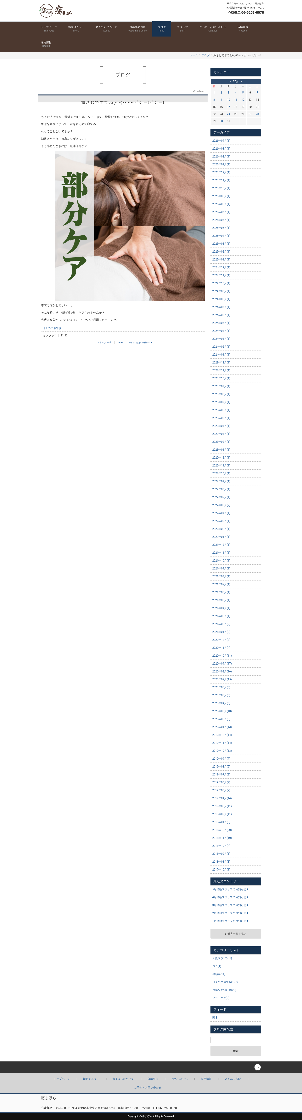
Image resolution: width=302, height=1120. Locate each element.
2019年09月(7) (221, 758)
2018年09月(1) (221, 853)
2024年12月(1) (221, 267)
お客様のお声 (137, 29)
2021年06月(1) (221, 592)
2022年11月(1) (221, 465)
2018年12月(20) (222, 829)
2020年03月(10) (222, 711)
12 (242, 99)
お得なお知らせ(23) (224, 989)
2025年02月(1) (221, 251)
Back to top (151, 1067)
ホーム (194, 55)
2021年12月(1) (221, 544)
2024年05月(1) (221, 322)
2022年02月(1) (221, 528)
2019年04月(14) (222, 798)
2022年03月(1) (221, 521)
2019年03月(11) (222, 806)
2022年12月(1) (221, 457)
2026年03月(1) (221, 148)
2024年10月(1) (221, 283)
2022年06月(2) (221, 505)
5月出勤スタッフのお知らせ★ (230, 889)
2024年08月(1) (221, 299)
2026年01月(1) (221, 164)
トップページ (49, 29)
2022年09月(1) (221, 481)
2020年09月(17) (222, 663)
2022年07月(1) (221, 497)
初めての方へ (179, 1078)
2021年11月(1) (221, 552)
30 (221, 121)
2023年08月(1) (221, 394)
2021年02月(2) (221, 624)
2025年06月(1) (221, 219)
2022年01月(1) (221, 536)
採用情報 (46, 44)
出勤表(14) (218, 974)
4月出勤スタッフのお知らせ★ (230, 897)
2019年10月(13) (222, 750)
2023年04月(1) (221, 425)
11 (235, 99)
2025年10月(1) (221, 188)
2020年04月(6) (221, 703)
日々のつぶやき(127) (225, 982)
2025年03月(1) (221, 243)
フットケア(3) (220, 997)
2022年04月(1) (221, 513)
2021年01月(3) (221, 631)
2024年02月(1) (221, 346)
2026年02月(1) (221, 156)
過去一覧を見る (236, 933)
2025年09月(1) (221, 196)
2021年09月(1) (221, 568)
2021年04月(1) (221, 608)
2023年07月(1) (221, 402)
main (120, 342)
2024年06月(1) (221, 315)
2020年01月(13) (222, 727)
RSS (214, 1017)
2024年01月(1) (221, 354)
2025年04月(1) (221, 235)
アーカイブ (221, 132)
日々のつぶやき (51, 328)
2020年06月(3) (221, 687)
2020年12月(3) (221, 639)
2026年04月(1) (221, 140)
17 (228, 106)
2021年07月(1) (221, 584)
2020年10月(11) (222, 655)
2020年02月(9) (221, 719)
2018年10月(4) (221, 845)
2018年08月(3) (221, 861)
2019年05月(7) (221, 790)
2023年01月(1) (221, 449)
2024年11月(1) (221, 275)
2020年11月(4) (221, 647)
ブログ (162, 29)
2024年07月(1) (221, 307)
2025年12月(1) (221, 172)
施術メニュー (76, 29)
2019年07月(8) (221, 774)
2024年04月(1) (221, 330)
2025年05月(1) (221, 227)
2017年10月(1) (221, 869)
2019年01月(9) (221, 822)
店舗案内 (242, 29)
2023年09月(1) (221, 386)
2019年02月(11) (222, 814)
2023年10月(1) (221, 378)
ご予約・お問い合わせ (212, 29)
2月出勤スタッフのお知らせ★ (230, 913)
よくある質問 (233, 1078)
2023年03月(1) (221, 433)
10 (228, 99)
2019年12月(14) (222, 734)
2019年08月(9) (221, 766)
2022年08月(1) (221, 489)
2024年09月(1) (221, 291)
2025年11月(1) (221, 180)
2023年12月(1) (221, 362)
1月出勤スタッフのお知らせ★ (230, 921)
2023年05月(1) (221, 418)
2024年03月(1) (221, 338)
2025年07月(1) (221, 212)
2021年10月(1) (221, 560)
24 (228, 114)
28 (257, 114)
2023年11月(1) (221, 370)
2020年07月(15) (222, 679)
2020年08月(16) (222, 671)
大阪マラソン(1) (222, 958)
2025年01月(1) (221, 259)
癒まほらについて (106, 29)
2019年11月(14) (222, 742)
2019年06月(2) (221, 782)
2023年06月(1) (221, 410)
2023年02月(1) (221, 441)
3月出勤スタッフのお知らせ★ (230, 905)
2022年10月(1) (221, 473)
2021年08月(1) (221, 576)
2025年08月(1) (221, 204)
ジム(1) (216, 966)
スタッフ (182, 29)
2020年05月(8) (221, 695)
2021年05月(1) (221, 600)
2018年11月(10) (222, 837)
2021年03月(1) (221, 616)
